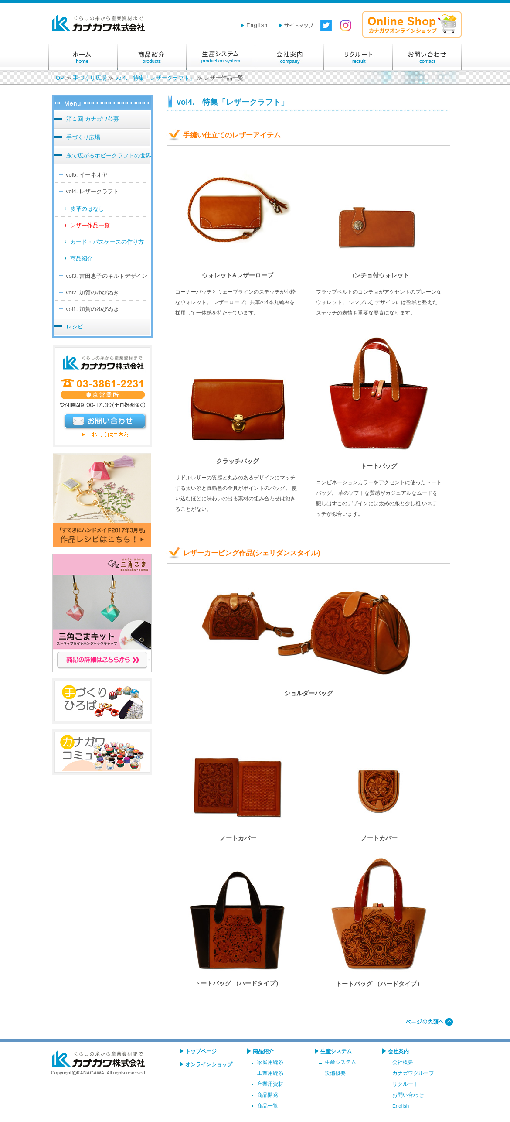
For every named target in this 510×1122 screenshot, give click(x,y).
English (400, 1105)
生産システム (220, 57)
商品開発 (267, 1095)
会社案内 (289, 57)
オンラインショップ (208, 1064)
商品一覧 (267, 1105)
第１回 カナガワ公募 (92, 119)
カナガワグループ (413, 1073)
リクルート (358, 57)
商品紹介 (151, 57)
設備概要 (335, 1073)
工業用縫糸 (270, 1073)
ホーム (82, 57)
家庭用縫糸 (270, 1062)
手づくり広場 (90, 78)
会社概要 (402, 1062)
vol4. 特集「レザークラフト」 (155, 78)
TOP (58, 78)
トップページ (201, 1051)
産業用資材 (270, 1084)
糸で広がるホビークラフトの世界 (108, 155)
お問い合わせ (427, 57)
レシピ (74, 326)
